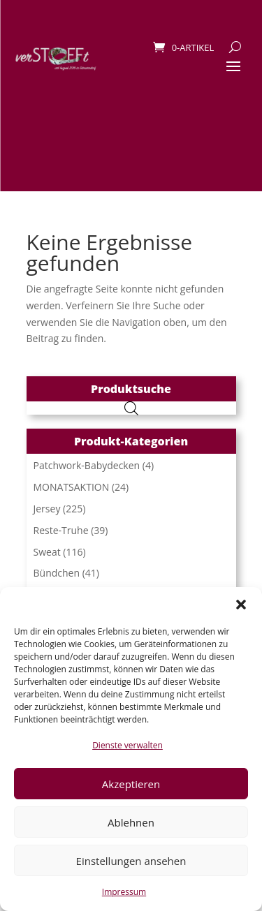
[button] (241, 605)
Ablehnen (131, 822)
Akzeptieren (131, 784)
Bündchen (57, 572)
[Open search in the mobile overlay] (131, 408)
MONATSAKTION (72, 487)
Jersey (47, 508)
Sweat (47, 551)
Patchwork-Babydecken (87, 465)
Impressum (124, 892)
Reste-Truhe (61, 530)
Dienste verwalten (127, 745)
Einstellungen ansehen (131, 861)
